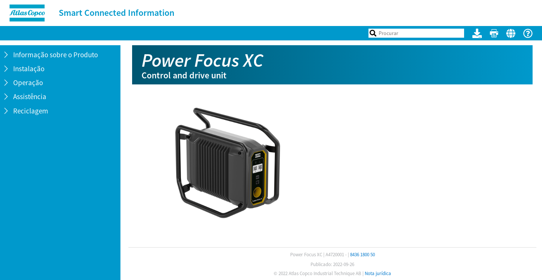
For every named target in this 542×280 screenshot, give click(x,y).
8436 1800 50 (362, 254)
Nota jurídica (378, 273)
